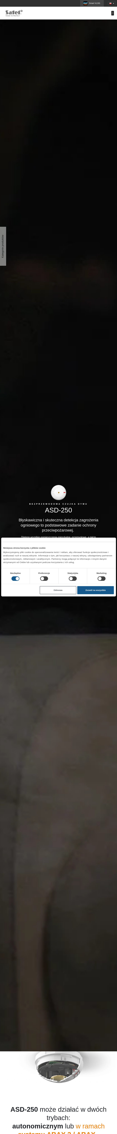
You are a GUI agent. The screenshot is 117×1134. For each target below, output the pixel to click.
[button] (112, 3)
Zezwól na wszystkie (95, 590)
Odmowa (58, 590)
